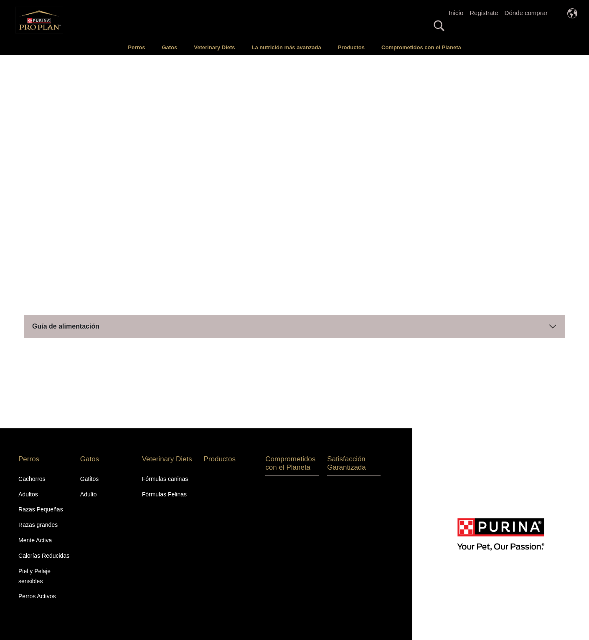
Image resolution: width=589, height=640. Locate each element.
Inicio (456, 12)
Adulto (88, 494)
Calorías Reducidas (43, 555)
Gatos (169, 47)
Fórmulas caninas (165, 479)
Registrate (484, 12)
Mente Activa (35, 540)
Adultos (28, 494)
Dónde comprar (526, 12)
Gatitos (89, 479)
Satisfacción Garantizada (346, 463)
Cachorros (32, 479)
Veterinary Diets (214, 47)
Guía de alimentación (65, 326)
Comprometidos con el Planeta (421, 47)
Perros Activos (37, 596)
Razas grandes (38, 524)
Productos (351, 47)
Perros (136, 47)
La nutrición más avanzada (286, 47)
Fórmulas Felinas (164, 494)
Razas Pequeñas (40, 509)
